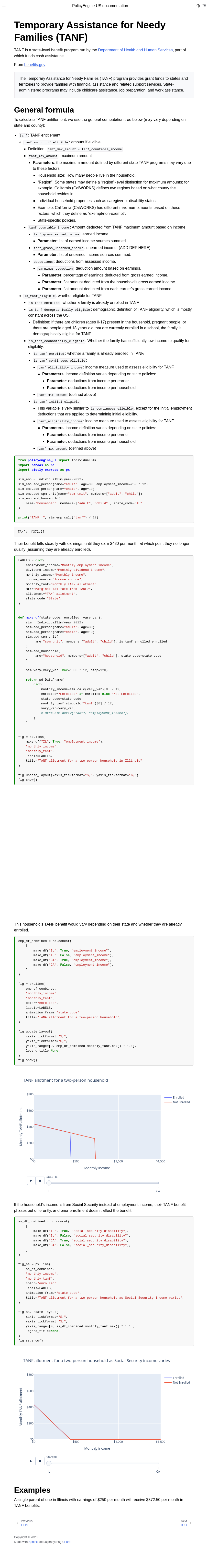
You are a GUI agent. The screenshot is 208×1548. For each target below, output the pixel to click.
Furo (67, 1542)
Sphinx (33, 1542)
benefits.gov (34, 65)
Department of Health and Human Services (135, 50)
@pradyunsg (52, 1542)
